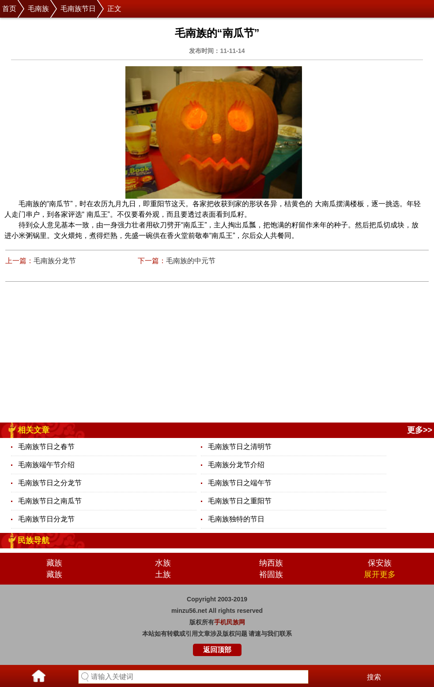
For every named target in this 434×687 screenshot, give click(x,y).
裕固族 (271, 574)
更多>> (419, 430)
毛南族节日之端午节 (240, 483)
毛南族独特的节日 (236, 519)
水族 (163, 563)
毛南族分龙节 (55, 260)
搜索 (374, 677)
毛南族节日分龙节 (46, 519)
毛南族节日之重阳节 (240, 501)
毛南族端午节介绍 (46, 464)
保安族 (380, 563)
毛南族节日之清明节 (240, 446)
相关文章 (33, 430)
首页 (9, 8)
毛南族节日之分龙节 (50, 483)
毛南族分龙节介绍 (236, 464)
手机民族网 (229, 622)
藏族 (54, 563)
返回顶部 (217, 649)
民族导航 (33, 540)
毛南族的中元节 (190, 260)
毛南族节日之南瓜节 (50, 501)
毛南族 (38, 8)
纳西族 (271, 563)
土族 (163, 574)
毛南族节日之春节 (46, 446)
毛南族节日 (78, 8)
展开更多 (380, 574)
